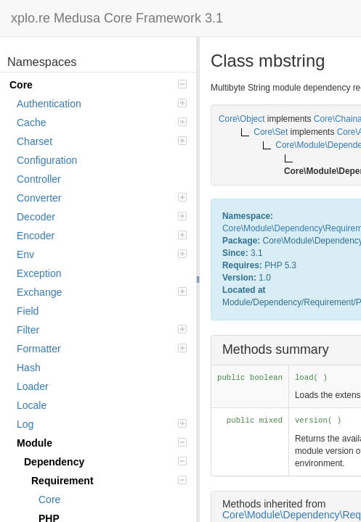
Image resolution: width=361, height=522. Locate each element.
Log (102, 424)
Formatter (102, 349)
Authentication (102, 103)
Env (102, 254)
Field (27, 311)
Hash (29, 367)
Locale (31, 405)
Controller (39, 179)
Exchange (102, 292)
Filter (102, 330)
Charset (102, 141)
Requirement (109, 480)
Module (102, 443)
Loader (33, 386)
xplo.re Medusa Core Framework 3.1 (117, 18)
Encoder (102, 235)
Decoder (102, 217)
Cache (102, 122)
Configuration (47, 160)
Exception (39, 273)
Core (98, 85)
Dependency (105, 462)
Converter (102, 198)
